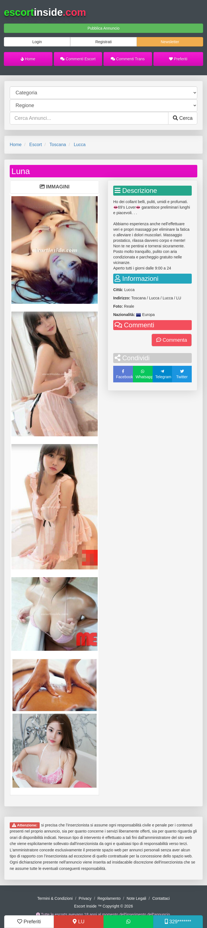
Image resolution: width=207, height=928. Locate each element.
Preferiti (178, 59)
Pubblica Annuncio (103, 28)
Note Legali (136, 898)
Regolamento (108, 898)
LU (78, 921)
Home (28, 59)
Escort (35, 144)
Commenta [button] (171, 340)
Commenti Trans (128, 59)
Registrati (103, 42)
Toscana (57, 144)
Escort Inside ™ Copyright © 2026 (103, 906)
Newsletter (170, 42)
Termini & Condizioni (55, 898)
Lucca (80, 144)
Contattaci (161, 898)
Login (37, 42)
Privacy (85, 898)
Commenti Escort (77, 59)
